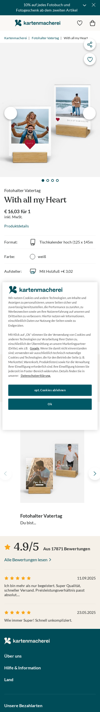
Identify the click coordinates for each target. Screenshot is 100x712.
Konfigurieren (50, 417)
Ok (50, 404)
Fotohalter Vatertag (45, 38)
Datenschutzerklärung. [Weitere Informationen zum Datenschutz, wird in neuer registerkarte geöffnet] (35, 375)
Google (34, 348)
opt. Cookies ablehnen (50, 390)
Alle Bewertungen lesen (25, 559)
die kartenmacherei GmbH (37, 23)
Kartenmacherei (15, 38)
